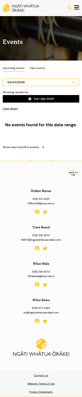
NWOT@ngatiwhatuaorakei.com (41, 240)
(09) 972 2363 (41, 308)
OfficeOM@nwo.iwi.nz (41, 203)
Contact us (41, 375)
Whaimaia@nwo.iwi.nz (41, 276)
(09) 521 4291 (41, 199)
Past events (37, 68)
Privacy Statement (41, 392)
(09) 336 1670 (41, 235)
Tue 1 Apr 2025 (41, 99)
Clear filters (10, 108)
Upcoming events (14, 68)
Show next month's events (23, 147)
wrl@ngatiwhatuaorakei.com (41, 312)
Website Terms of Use (41, 384)
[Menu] (75, 8)
